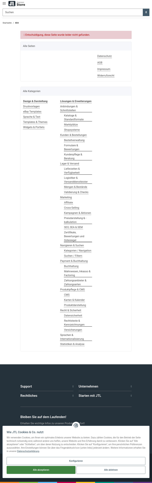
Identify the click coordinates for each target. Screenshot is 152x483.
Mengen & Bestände (75, 186)
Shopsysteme (72, 129)
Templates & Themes (35, 122)
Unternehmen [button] (88, 386)
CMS (67, 294)
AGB (99, 62)
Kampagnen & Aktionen (77, 212)
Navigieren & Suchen (72, 245)
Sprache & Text (31, 116)
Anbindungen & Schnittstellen (69, 108)
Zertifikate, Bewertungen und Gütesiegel (74, 236)
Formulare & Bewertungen (71, 147)
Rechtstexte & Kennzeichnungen (74, 322)
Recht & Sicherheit (70, 310)
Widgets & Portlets (33, 127)
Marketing (66, 197)
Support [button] (26, 386)
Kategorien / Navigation (77, 250)
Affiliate (68, 202)
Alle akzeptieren (41, 470)
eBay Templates (32, 111)
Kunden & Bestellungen (73, 135)
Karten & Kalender (74, 299)
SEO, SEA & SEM (73, 227)
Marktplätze (71, 124)
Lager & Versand (69, 163)
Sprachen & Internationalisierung (72, 336)
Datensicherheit (73, 315)
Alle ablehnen (111, 470)
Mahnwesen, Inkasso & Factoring (77, 273)
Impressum (103, 69)
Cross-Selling (71, 207)
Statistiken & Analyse (72, 344)
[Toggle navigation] (4, 2)
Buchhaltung (71, 266)
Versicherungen (73, 329)
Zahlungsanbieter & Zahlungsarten (75, 282)
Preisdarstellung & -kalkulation (75, 220)
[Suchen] (73, 12)
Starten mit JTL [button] (90, 396)
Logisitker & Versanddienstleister (76, 179)
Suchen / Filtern (73, 255)
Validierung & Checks (76, 192)
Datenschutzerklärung (28, 451)
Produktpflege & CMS (72, 289)
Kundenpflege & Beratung (73, 156)
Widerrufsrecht (105, 75)
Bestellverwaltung (74, 140)
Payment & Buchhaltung (74, 261)
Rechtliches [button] (28, 396)
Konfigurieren (76, 461)
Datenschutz (104, 56)
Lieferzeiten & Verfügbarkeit (72, 170)
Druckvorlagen (31, 106)
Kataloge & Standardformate (74, 117)
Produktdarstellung (75, 305)
